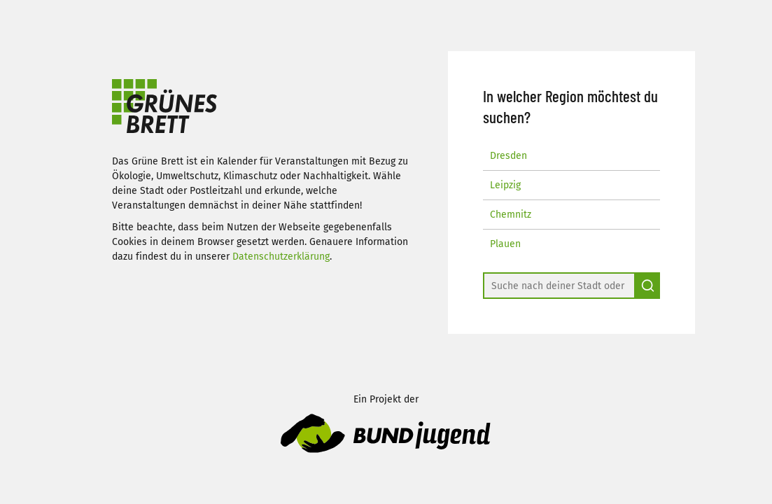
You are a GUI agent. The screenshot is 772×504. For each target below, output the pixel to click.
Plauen (505, 244)
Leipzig (505, 185)
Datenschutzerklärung (281, 256)
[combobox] (559, 285)
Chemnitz (510, 214)
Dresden (508, 156)
